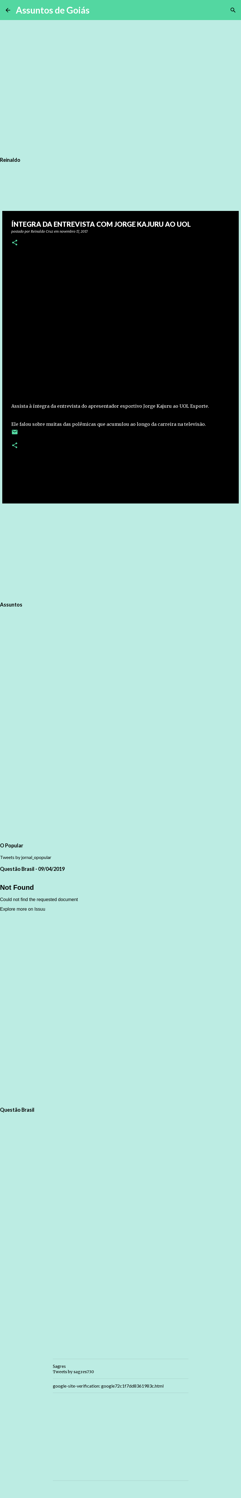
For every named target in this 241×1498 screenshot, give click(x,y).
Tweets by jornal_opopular (25, 857)
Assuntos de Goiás (53, 10)
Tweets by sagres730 (73, 1371)
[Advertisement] (120, 551)
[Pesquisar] (97, 10)
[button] (14, 243)
